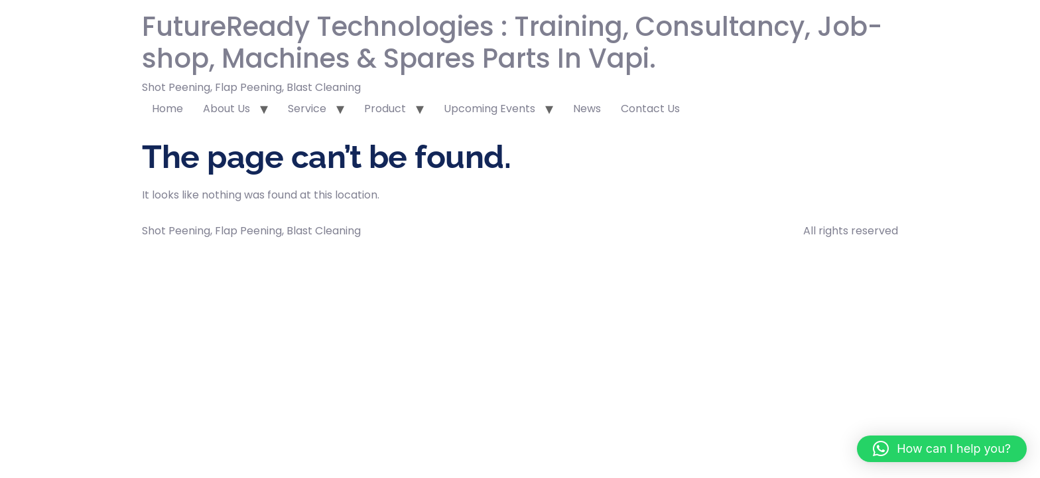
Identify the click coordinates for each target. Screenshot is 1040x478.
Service (307, 108)
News (587, 108)
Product (385, 108)
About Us (226, 108)
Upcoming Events (489, 108)
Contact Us (650, 108)
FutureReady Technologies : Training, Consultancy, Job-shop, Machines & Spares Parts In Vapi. (512, 42)
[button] (942, 449)
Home (167, 108)
